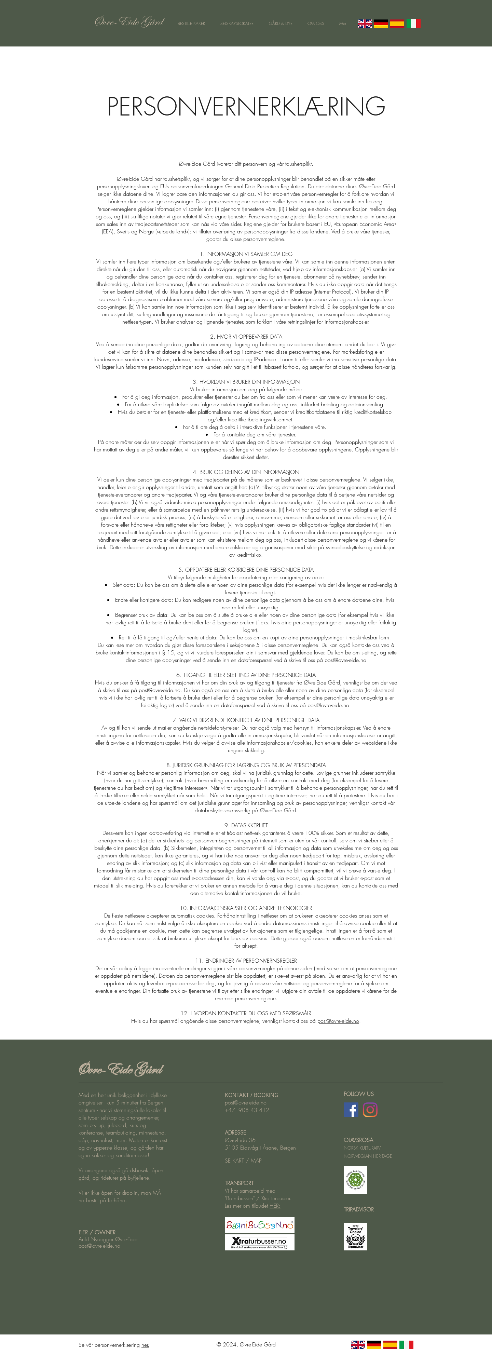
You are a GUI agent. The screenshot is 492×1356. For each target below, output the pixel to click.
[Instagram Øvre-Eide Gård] (370, 1109)
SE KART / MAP (243, 1160)
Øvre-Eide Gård (118, 1069)
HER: (275, 1205)
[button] (237, 23)
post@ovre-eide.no (345, 660)
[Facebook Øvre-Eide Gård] (351, 1109)
